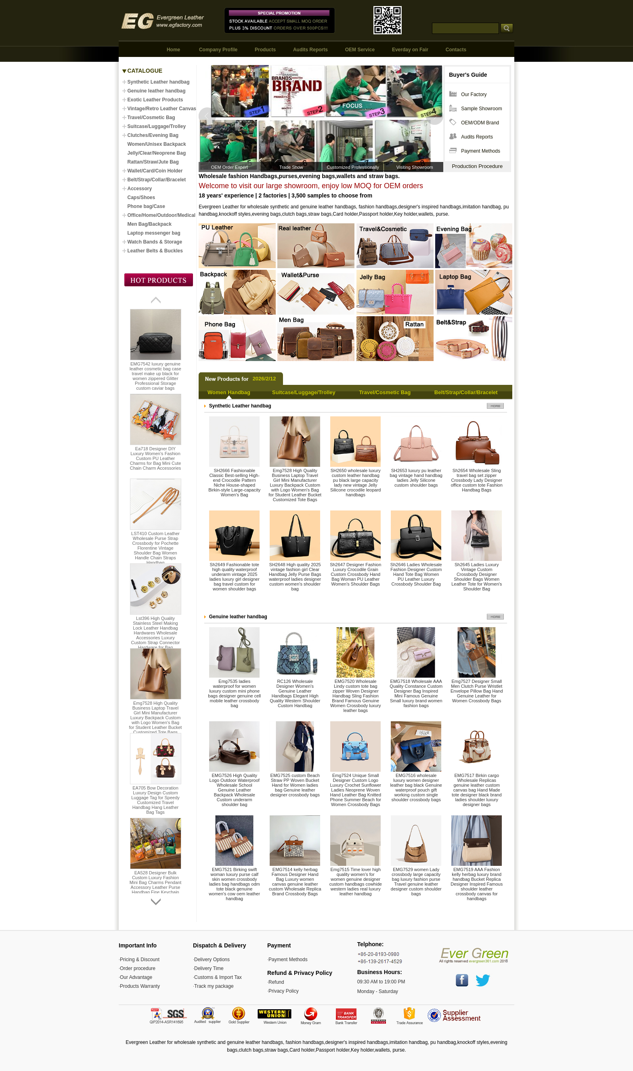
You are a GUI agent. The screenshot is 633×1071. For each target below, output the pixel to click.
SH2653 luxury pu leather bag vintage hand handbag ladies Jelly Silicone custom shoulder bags (416, 477)
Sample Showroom (481, 108)
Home (173, 49)
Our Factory (473, 94)
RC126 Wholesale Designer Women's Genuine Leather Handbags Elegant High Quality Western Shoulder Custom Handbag (295, 693)
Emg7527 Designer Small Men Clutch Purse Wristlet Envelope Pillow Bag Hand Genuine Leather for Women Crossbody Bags (477, 691)
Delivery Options (212, 959)
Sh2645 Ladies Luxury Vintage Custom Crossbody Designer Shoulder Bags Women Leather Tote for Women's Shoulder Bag (476, 576)
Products (265, 49)
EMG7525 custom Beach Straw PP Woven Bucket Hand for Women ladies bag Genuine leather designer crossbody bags (295, 785)
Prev (208, 116)
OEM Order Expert (229, 167)
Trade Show (291, 167)
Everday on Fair (410, 49)
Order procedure (137, 968)
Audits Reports (310, 49)
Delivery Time (209, 968)
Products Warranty (140, 986)
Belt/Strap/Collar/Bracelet (466, 392)
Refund (276, 982)
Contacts (456, 49)
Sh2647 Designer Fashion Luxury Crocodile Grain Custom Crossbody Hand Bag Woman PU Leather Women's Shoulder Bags (355, 574)
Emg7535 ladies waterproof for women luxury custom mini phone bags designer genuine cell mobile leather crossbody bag (234, 693)
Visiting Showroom (414, 167)
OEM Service (360, 49)
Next (434, 116)
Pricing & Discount (139, 959)
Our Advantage (136, 977)
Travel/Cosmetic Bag (385, 392)
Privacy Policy (283, 991)
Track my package (214, 986)
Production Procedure (477, 166)
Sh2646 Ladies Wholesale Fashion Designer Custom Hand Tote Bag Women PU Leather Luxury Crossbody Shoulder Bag (416, 574)
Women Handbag (229, 392)
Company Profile (218, 49)
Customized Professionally (353, 167)
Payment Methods (480, 151)
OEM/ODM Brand (480, 123)
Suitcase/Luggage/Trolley (303, 392)
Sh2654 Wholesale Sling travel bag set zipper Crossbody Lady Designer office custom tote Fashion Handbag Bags (477, 480)
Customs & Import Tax (218, 977)
